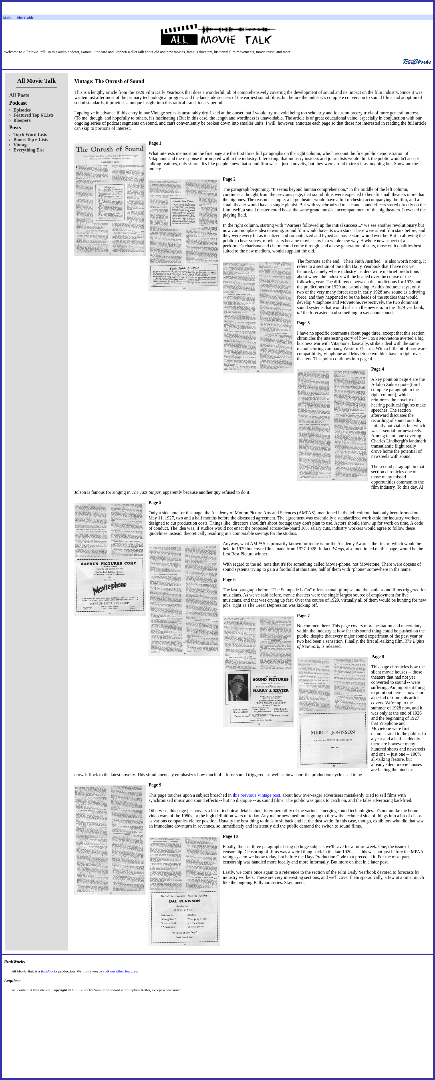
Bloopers (22, 120)
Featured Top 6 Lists (33, 115)
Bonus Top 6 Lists (30, 139)
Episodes (22, 110)
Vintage (21, 144)
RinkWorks (49, 971)
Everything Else (29, 149)
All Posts (19, 95)
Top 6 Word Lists (30, 134)
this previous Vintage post (256, 795)
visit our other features (120, 971)
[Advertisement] (217, 1001)
